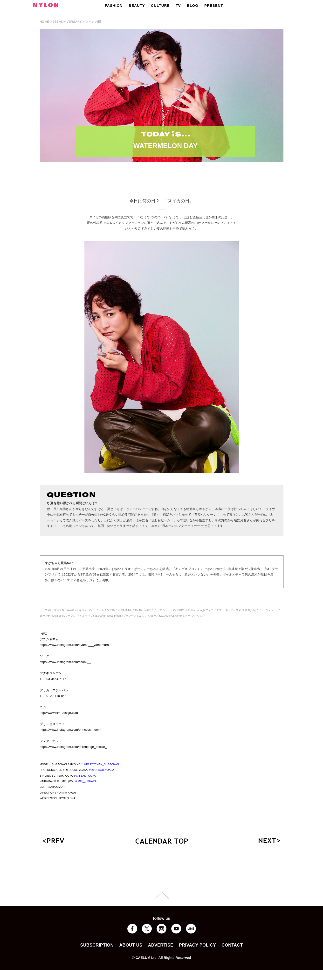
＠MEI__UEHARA (85, 781)
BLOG (192, 5)
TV (178, 5)
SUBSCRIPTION (96, 945)
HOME (44, 21)
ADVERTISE (160, 945)
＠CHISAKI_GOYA (84, 775)
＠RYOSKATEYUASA (101, 769)
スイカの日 (93, 21)
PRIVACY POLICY (197, 945)
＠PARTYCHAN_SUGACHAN (101, 764)
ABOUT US (130, 945)
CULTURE (160, 5)
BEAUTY (137, 5)
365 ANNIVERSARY (67, 21)
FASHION (114, 5)
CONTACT (232, 945)
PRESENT (213, 5)
